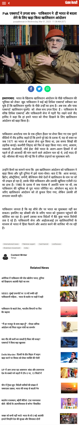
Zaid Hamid (43, 244)
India (26, 248)
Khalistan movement (12, 248)
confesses (56, 244)
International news (11, 244)
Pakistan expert (29, 244)
